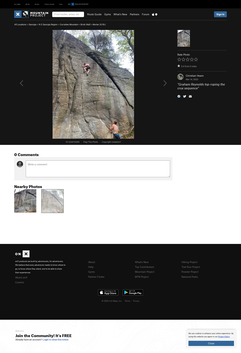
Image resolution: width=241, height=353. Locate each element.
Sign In (220, 14)
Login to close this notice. (56, 339)
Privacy (136, 301)
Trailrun (49, 4)
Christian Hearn (195, 75)
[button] (178, 96)
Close (211, 343)
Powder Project (189, 271)
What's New (120, 14)
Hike (37, 4)
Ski (61, 4)
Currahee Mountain (69, 24)
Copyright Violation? (111, 142)
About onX (21, 277)
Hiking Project (189, 261)
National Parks (189, 276)
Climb (17, 4)
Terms (127, 301)
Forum (145, 14)
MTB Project (142, 276)
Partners (134, 14)
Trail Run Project (190, 266)
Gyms (107, 14)
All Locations (20, 24)
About (91, 261)
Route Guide (94, 14)
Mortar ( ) (99, 24)
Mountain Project (144, 271)
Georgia (32, 24)
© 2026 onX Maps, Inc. (112, 301)
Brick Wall (85, 24)
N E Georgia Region (48, 24)
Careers (19, 282)
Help (91, 266)
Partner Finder (96, 276)
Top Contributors (144, 266)
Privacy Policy (224, 337)
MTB (28, 4)
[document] (211, 339)
